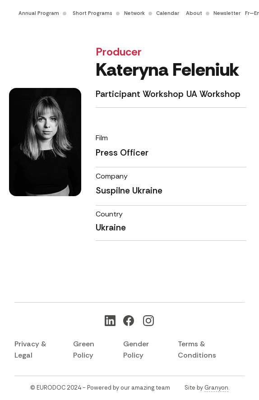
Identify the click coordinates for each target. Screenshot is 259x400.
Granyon (216, 387)
